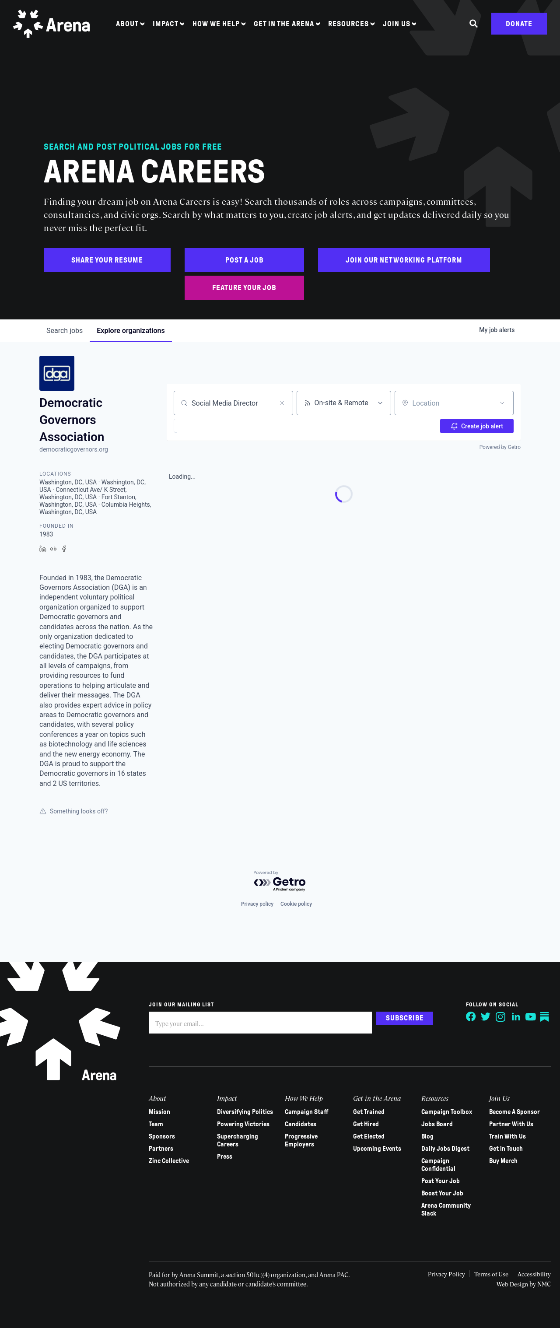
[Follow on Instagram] (497, 1017)
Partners (161, 1148)
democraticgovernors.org (73, 449)
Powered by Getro (500, 447)
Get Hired (364, 1124)
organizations (130, 330)
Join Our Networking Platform (404, 260)
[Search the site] (473, 27)
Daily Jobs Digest (443, 1148)
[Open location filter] (502, 403)
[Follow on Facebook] (467, 1017)
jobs (64, 330)
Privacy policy (257, 904)
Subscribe (404, 1017)
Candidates (299, 1124)
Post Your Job (438, 1180)
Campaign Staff (305, 1111)
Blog (425, 1136)
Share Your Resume (107, 260)
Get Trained (367, 1111)
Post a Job (244, 260)
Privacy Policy (439, 1274)
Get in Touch (503, 1148)
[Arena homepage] (54, 27)
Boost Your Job (440, 1193)
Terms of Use (486, 1274)
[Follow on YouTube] (527, 1017)
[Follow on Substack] (541, 1017)
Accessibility (530, 1274)
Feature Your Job (244, 288)
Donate (519, 27)
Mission (159, 1111)
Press (223, 1156)
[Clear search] (281, 403)
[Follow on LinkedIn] (512, 1017)
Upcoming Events (375, 1148)
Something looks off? (73, 811)
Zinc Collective (169, 1160)
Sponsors (162, 1136)
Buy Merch (500, 1160)
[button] (197, 426)
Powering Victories (242, 1124)
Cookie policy (296, 904)
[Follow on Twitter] (482, 1017)
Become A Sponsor (511, 1111)
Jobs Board (434, 1124)
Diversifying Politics (244, 1111)
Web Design (509, 1284)
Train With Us (504, 1136)
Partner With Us (508, 1124)
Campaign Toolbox (444, 1111)
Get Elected (367, 1136)
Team (156, 1124)
